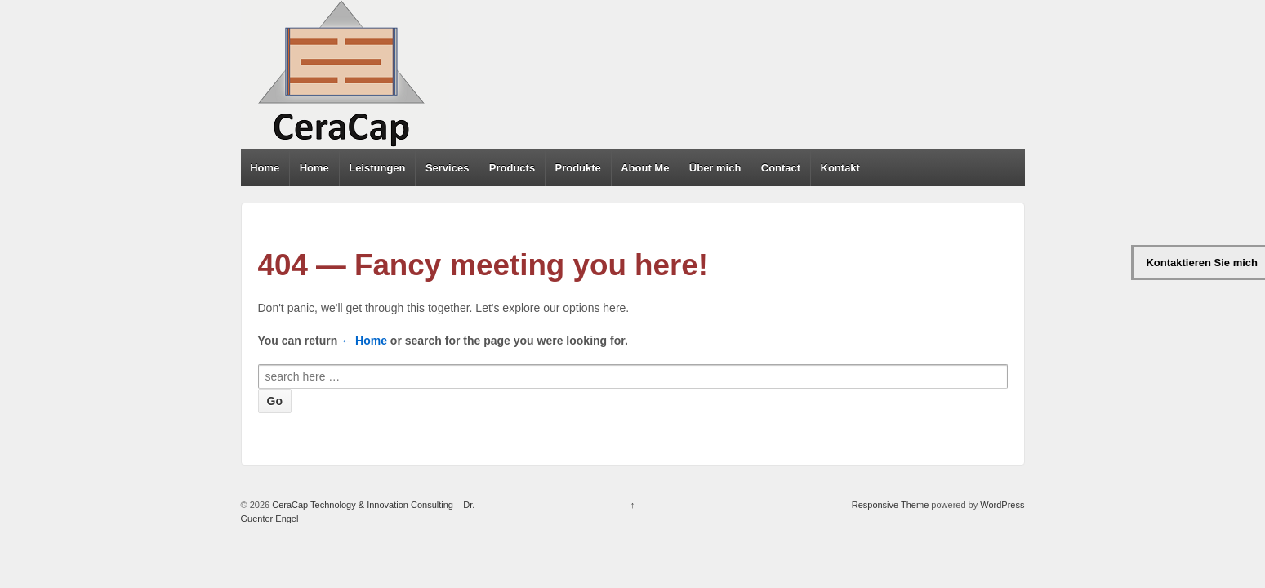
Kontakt (840, 168)
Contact (780, 168)
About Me (645, 168)
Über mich (715, 168)
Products (512, 168)
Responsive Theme (890, 505)
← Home (364, 340)
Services (447, 168)
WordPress (1002, 505)
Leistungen (377, 168)
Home (264, 168)
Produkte (578, 168)
